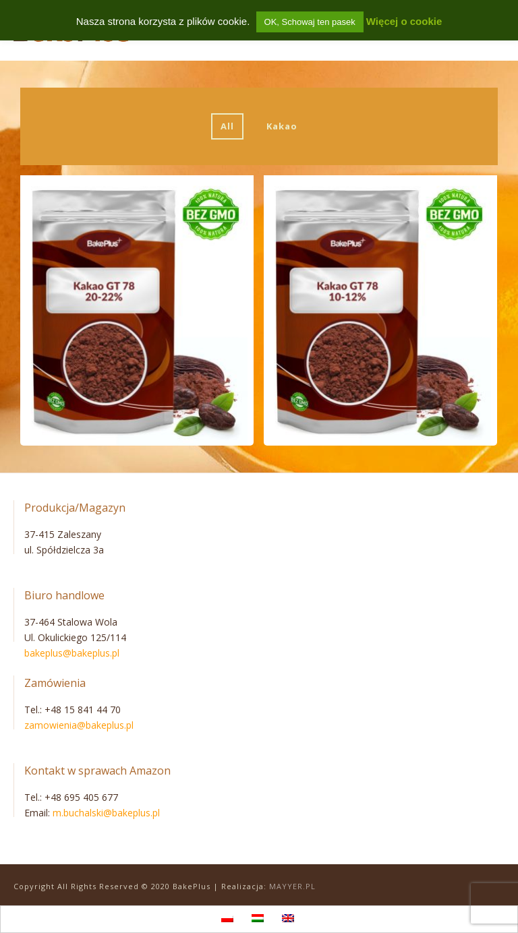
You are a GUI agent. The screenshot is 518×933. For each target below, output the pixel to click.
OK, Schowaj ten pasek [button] (309, 22)
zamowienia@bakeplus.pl (79, 725)
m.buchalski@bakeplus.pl (106, 812)
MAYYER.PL (292, 886)
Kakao (281, 126)
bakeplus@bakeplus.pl (71, 652)
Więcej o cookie (404, 21)
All (227, 126)
